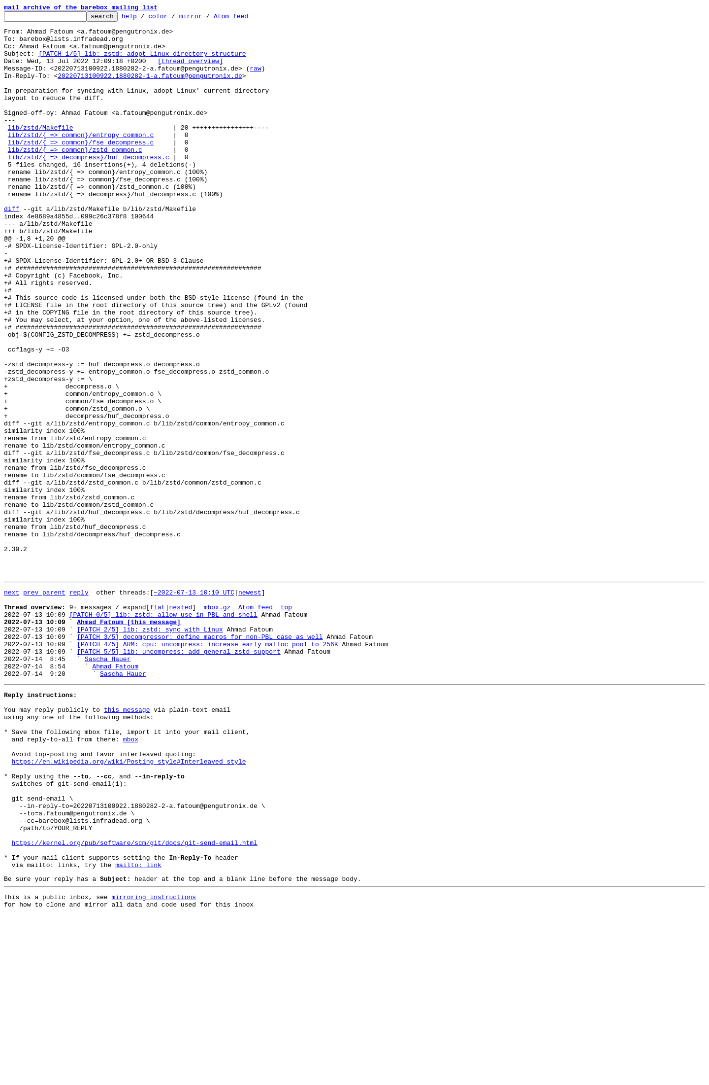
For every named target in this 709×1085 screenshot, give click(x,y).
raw (255, 79)
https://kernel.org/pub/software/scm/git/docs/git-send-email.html (135, 1003)
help (144, 18)
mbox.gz (217, 723)
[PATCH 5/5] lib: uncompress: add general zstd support (178, 776)
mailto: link (138, 1030)
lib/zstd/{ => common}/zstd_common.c (75, 177)
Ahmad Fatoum (115, 794)
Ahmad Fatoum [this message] (129, 741)
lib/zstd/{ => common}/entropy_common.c (81, 159)
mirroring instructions (153, 1065)
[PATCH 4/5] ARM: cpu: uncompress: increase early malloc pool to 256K (207, 768)
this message (127, 844)
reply (79, 705)
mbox (130, 879)
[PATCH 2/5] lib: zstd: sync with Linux (150, 750)
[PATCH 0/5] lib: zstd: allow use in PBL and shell (163, 732)
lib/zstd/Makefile (40, 150)
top (286, 723)
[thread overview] (190, 71)
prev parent (44, 705)
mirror (206, 18)
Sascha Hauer (108, 785)
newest (249, 705)
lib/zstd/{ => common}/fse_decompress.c (81, 168)
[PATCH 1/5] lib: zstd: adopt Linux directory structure (142, 62)
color (173, 18)
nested (180, 723)
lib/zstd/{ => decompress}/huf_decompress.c (88, 186)
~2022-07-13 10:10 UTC (194, 705)
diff (11, 248)
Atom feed (246, 18)
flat (157, 723)
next (11, 705)
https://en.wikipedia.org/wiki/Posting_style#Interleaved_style (129, 906)
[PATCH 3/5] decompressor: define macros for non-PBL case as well (199, 759)
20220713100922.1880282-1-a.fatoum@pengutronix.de (150, 88)
